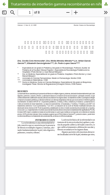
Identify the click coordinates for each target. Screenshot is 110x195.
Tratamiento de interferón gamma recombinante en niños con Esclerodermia (60, 4)
